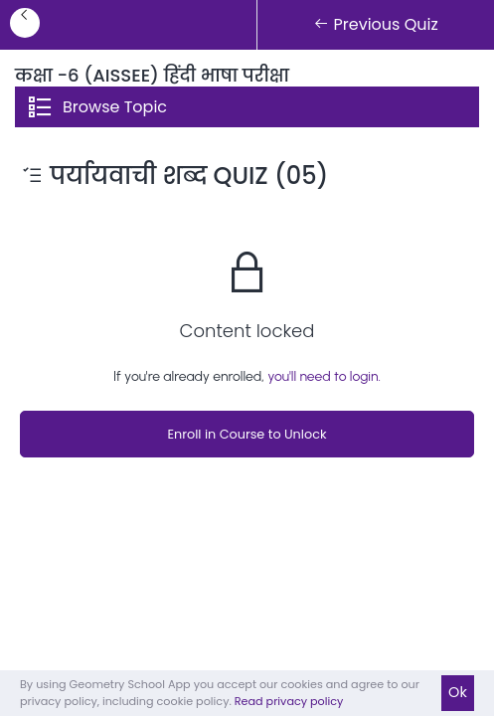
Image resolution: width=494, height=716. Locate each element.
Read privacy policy (289, 701)
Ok (457, 692)
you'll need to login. (324, 376)
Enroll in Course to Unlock (246, 434)
